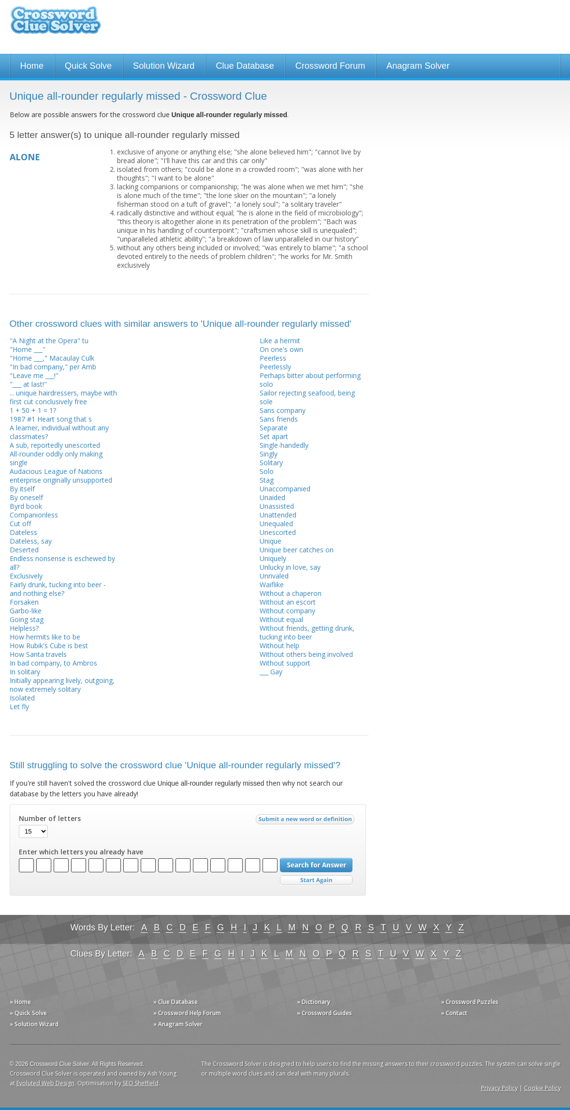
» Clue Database (175, 1002)
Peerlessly (275, 366)
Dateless (23, 532)
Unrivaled (274, 575)
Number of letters (50, 818)
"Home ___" (27, 349)
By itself (22, 488)
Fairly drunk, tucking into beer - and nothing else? (58, 589)
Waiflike (272, 584)
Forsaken (24, 602)
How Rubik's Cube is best (49, 645)
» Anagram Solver (178, 1024)
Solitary (271, 462)
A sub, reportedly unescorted (55, 445)
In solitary (25, 671)
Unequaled (276, 523)
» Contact (454, 1013)
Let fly (19, 706)
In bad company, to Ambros (53, 663)
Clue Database (245, 66)
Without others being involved (306, 654)
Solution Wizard (163, 66)
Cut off (20, 523)
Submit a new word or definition (306, 821)
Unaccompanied (285, 488)
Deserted (24, 549)
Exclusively (26, 575)
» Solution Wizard (34, 1024)
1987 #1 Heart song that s (51, 419)
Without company (287, 610)
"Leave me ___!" (34, 375)
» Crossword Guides (324, 1013)
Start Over (316, 880)
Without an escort (288, 602)
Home (32, 66)
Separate (274, 427)
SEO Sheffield (141, 1083)
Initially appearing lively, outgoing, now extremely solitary (62, 685)
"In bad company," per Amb (53, 366)
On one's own (281, 349)
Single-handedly (284, 445)
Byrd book (26, 506)
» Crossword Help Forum (187, 1013)
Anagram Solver (417, 66)
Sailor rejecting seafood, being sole (307, 397)
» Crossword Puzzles (469, 1002)
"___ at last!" (28, 384)
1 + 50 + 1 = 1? (33, 410)
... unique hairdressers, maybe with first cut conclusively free (63, 397)
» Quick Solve (28, 1013)
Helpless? (24, 628)
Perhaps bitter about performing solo (310, 380)
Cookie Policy (542, 1088)
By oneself (26, 497)
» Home (20, 1002)
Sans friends (279, 419)
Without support (285, 663)
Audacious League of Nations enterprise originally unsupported (61, 476)
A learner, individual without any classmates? (59, 432)
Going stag (27, 619)
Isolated (22, 697)
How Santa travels (38, 654)
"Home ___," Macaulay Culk (52, 358)
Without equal (281, 619)
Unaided (272, 497)
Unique (270, 541)
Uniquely (273, 558)
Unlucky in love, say (290, 567)
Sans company (283, 410)
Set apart (274, 436)
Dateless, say (31, 541)
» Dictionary (313, 1002)
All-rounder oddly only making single (56, 458)
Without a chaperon (291, 593)
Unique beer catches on (297, 549)
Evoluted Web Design (45, 1083)
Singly (269, 453)
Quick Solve (88, 66)
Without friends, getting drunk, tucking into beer (307, 632)
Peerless (273, 358)
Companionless (34, 514)
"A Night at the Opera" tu (49, 340)
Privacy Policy (499, 1088)
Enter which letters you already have (81, 852)
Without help (279, 645)
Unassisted (277, 506)
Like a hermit (280, 340)
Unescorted (278, 532)
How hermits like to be (45, 636)
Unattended (278, 514)
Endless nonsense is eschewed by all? (62, 563)
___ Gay (271, 671)
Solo (267, 471)
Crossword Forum (330, 66)
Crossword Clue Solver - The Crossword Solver (56, 24)
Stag (267, 480)
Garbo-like (26, 610)
